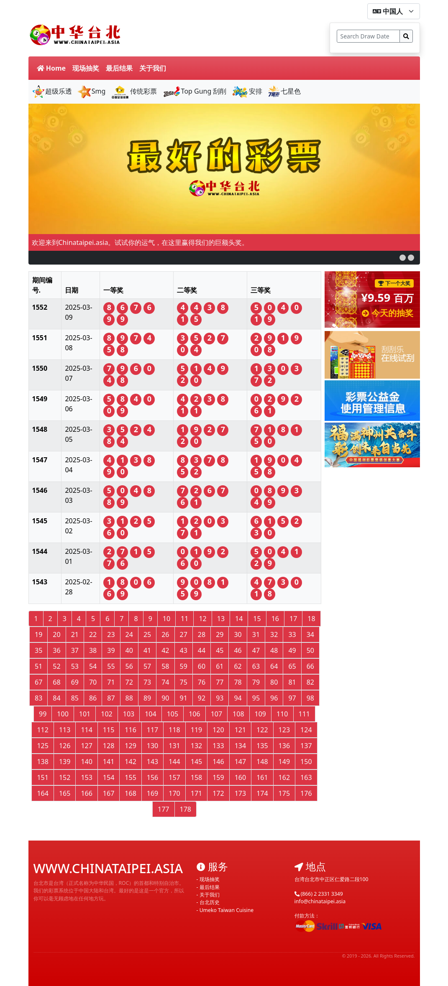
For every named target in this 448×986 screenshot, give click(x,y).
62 (237, 666)
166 (86, 793)
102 (106, 713)
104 (150, 713)
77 (219, 682)
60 (201, 666)
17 (293, 618)
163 (306, 777)
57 (147, 666)
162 (284, 777)
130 (152, 745)
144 (174, 761)
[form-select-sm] (393, 11)
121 (240, 729)
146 (218, 761)
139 (64, 761)
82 (310, 682)
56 (129, 666)
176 (306, 793)
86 (93, 698)
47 (256, 650)
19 (38, 634)
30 (237, 634)
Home (51, 68)
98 (310, 698)
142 (130, 761)
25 (147, 634)
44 (201, 650)
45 (219, 650)
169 (152, 793)
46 (237, 650)
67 (38, 682)
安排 (247, 91)
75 (183, 682)
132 (196, 745)
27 (183, 634)
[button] (402, 258)
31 (256, 634)
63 (256, 666)
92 (201, 698)
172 (218, 793)
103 (128, 713)
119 (196, 729)
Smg (91, 91)
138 (42, 761)
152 (64, 777)
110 (282, 713)
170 (174, 793)
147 (240, 761)
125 (42, 745)
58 (165, 666)
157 (174, 777)
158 (196, 777)
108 (238, 713)
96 (274, 698)
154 (108, 777)
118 (174, 729)
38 (93, 650)
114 (86, 729)
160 (240, 777)
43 (183, 650)
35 (38, 650)
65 (292, 666)
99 (42, 713)
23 (111, 634)
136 (284, 745)
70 (93, 682)
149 (284, 761)
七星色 (284, 91)
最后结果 (119, 68)
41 (147, 650)
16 (275, 618)
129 (130, 745)
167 (108, 793)
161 (262, 777)
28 (201, 634)
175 (284, 793)
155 (130, 777)
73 (147, 682)
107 (216, 713)
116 (130, 729)
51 (38, 666)
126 (64, 745)
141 (108, 761)
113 (64, 729)
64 (274, 666)
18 (311, 618)
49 (292, 650)
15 (257, 618)
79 (256, 682)
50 (310, 650)
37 (75, 650)
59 (183, 666)
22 (93, 634)
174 (262, 793)
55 (111, 666)
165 (64, 793)
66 (310, 666)
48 (274, 650)
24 (129, 634)
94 (237, 698)
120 (218, 729)
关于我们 (152, 68)
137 (306, 745)
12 (202, 618)
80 (274, 682)
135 (262, 745)
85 (75, 698)
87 (111, 698)
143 (152, 761)
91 (183, 698)
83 (38, 698)
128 (108, 745)
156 (152, 777)
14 (239, 618)
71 (111, 682)
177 (163, 809)
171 (196, 793)
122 (262, 729)
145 (196, 761)
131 (174, 745)
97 (292, 698)
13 (221, 618)
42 (165, 650)
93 (219, 698)
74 (165, 682)
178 (185, 809)
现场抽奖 (85, 68)
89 (147, 698)
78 (237, 682)
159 (218, 777)
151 (42, 777)
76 (201, 682)
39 (111, 650)
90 (165, 698)
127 (86, 745)
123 (284, 729)
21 (75, 634)
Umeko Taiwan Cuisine (227, 910)
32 (274, 634)
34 (310, 634)
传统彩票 (133, 91)
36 (56, 650)
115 (108, 729)
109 (260, 713)
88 (129, 698)
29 (219, 634)
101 (84, 713)
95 (256, 698)
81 (292, 682)
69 (75, 682)
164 (42, 793)
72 (129, 682)
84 (56, 698)
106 (194, 713)
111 (304, 713)
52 (56, 666)
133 (218, 745)
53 (75, 666)
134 (240, 745)
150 (306, 761)
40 (129, 650)
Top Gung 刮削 (194, 91)
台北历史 (210, 902)
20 (56, 634)
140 (86, 761)
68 (56, 682)
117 (152, 729)
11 (184, 618)
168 (130, 793)
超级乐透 (52, 91)
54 (93, 666)
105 (172, 713)
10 (166, 618)
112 (42, 729)
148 (262, 761)
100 (62, 713)
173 (240, 793)
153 (86, 777)
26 (165, 634)
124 (306, 729)
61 (219, 666)
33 (292, 634)
